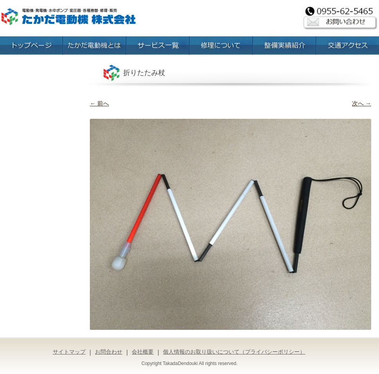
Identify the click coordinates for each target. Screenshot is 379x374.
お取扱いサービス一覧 (158, 45)
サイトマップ (69, 352)
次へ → (361, 103)
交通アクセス (347, 45)
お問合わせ (108, 352)
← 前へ (99, 103)
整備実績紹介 (284, 45)
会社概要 (143, 352)
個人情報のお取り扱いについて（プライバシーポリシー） (234, 352)
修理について (221, 45)
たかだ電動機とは (94, 45)
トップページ (31, 45)
